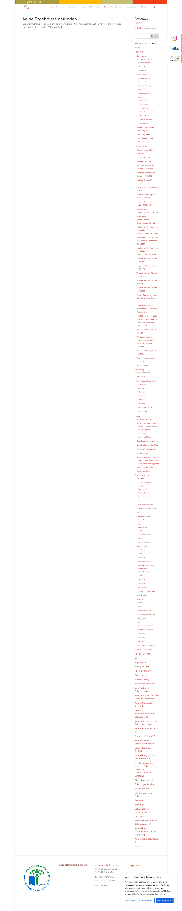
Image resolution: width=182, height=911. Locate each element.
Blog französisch (145, 534)
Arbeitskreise (144, 108)
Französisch (142, 527)
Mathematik (141, 595)
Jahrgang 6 (142, 553)
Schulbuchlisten (143, 471)
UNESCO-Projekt (144, 649)
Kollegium (141, 89)
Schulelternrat (144, 104)
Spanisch (141, 524)
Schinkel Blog (142, 679)
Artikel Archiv (142, 365)
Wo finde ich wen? (144, 59)
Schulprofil (72, 7)
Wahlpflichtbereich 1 (145, 780)
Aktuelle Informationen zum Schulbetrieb (145, 713)
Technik (141, 501)
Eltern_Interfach (144, 115)
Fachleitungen (142, 671)
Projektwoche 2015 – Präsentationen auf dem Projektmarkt (146, 309)
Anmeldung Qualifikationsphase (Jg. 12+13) (145, 831)
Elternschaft (143, 100)
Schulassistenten (144, 78)
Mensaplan (142, 142)
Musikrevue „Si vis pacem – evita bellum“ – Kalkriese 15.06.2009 (147, 241)
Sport (138, 623)
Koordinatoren (143, 74)
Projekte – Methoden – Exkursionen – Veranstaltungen (145, 569)
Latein (140, 538)
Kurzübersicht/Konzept (146, 626)
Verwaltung (142, 70)
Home (51, 7)
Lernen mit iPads (143, 437)
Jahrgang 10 (142, 583)
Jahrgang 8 (142, 575)
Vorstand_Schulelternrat (147, 119)
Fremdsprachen (143, 517)
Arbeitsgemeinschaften (146, 381)
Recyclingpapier (143, 157)
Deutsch (140, 513)
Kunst (140, 606)
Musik (140, 602)
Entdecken (142, 399)
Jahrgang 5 (142, 550)
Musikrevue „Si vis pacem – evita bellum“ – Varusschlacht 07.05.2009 (147, 230)
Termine (138, 23)
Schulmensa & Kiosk (145, 139)
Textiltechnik (142, 489)
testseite (139, 816)
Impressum (140, 662)
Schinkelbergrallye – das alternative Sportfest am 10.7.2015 (146, 298)
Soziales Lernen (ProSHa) (147, 445)
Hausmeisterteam (144, 62)
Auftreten (141, 388)
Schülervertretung (144, 86)
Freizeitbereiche (143, 373)
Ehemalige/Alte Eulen (145, 150)
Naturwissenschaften (145, 614)
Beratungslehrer (144, 93)
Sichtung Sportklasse (145, 629)
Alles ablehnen (146, 900)
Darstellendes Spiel (145, 610)
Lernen (138, 416)
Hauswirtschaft (143, 497)
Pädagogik (141, 618)
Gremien (139, 800)
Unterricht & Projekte (91, 7)
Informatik (140, 479)
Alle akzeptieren (164, 900)
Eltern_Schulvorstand (146, 112)
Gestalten (141, 396)
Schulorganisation (145, 784)
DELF (141, 531)
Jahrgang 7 (142, 557)
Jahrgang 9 (142, 579)
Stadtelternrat (144, 123)
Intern (138, 658)
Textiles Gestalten (144, 493)
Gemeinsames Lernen (145, 441)
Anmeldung (131, 7)
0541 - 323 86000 (34, 2)
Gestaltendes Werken (145, 504)
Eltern (140, 97)
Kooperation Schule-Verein (147, 645)
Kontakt (144, 7)
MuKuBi (139, 599)
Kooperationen (143, 654)
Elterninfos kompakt (145, 683)
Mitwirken (141, 392)
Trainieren (142, 384)
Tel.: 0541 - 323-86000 (105, 877)
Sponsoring (142, 633)
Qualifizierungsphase (145, 561)
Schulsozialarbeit (144, 408)
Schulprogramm (143, 135)
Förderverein (141, 146)
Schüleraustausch (144, 542)
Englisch (141, 520)
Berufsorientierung (144, 419)
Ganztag (139, 369)
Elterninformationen (113, 7)
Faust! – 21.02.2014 (143, 161)
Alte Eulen (141, 153)
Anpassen (130, 900)
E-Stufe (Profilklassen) (145, 449)
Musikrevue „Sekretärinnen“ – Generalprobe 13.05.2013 (146, 220)
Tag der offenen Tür (145, 736)
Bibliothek (140, 377)
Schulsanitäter (142, 412)
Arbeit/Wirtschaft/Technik (147, 508)
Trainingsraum (142, 453)
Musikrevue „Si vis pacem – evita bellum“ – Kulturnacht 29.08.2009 (147, 251)
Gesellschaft (141, 546)
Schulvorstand (143, 82)
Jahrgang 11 (142, 587)
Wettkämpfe (142, 637)
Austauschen (142, 403)
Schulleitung (142, 66)
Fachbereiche (142, 475)
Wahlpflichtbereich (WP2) (146, 591)
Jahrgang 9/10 (142, 666)
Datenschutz (141, 675)
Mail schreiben (102, 886)
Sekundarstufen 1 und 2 (146, 423)
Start (137, 47)
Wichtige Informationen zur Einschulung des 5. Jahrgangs (147, 430)
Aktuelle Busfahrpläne (145, 28)
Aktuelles (59, 7)
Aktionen (141, 641)
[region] (149, 889)
